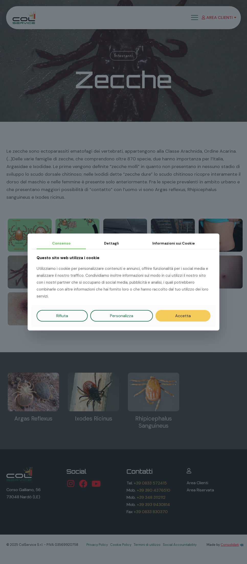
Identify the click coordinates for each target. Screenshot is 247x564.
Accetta (183, 315)
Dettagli (111, 243)
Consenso (61, 243)
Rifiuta (62, 315)
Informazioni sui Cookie (173, 243)
